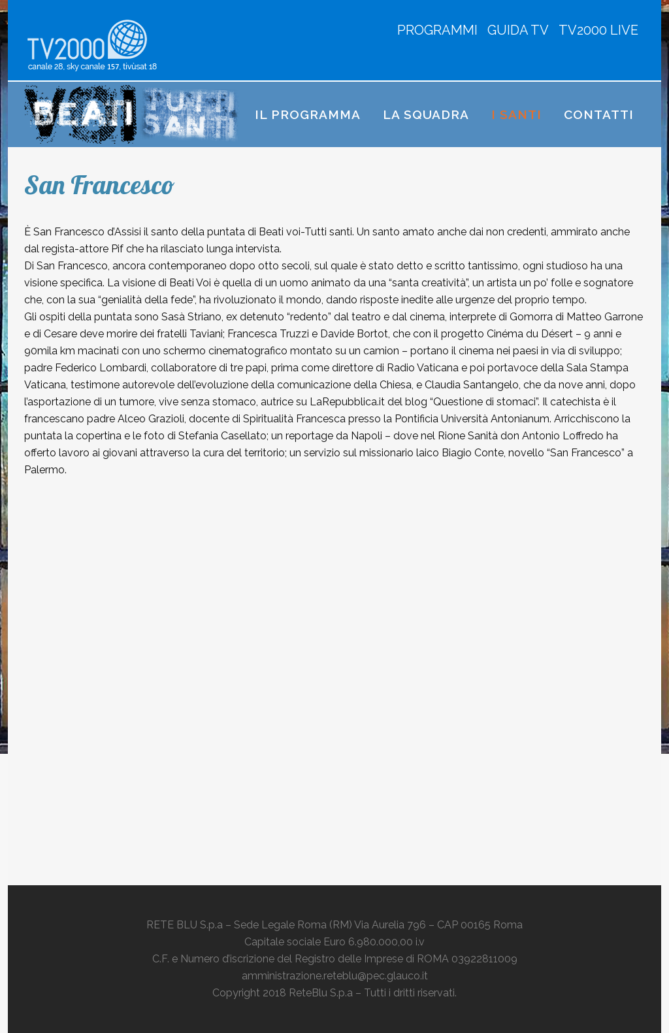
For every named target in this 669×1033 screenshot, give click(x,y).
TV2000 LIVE (598, 30)
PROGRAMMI (437, 30)
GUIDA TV (518, 30)
